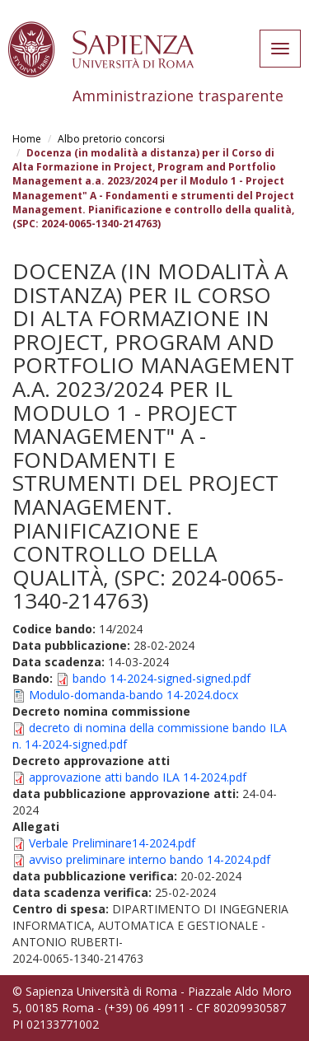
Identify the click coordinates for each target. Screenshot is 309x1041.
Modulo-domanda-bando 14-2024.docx (133, 695)
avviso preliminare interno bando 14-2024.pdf (149, 859)
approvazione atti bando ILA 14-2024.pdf (137, 777)
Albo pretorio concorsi (111, 139)
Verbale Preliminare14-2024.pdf (112, 843)
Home (26, 139)
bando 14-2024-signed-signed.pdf (161, 678)
